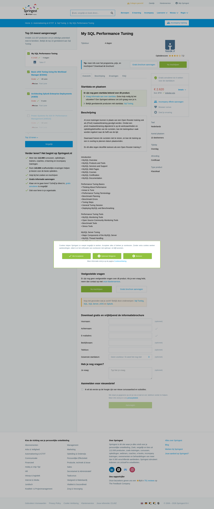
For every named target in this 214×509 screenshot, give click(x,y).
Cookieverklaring (120, 261)
